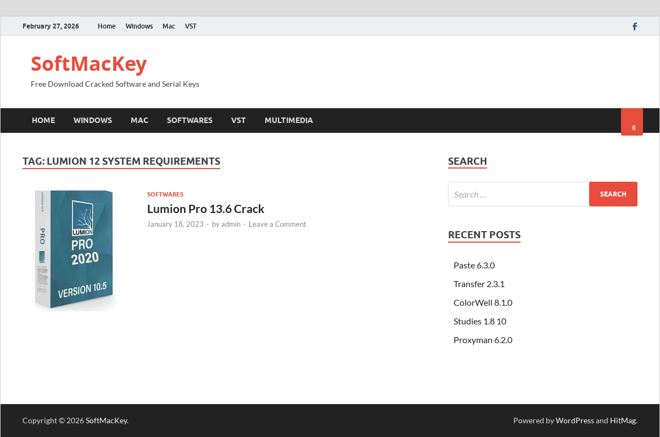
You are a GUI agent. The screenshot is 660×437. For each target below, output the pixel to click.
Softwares (189, 120)
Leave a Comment (277, 224)
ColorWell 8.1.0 (483, 302)
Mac (169, 26)
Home (107, 26)
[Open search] (632, 122)
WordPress (575, 420)
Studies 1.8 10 (480, 321)
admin (230, 224)
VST (191, 26)
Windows (139, 26)
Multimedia (289, 120)
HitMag (623, 420)
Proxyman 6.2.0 (483, 339)
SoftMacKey (89, 63)
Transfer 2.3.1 (479, 283)
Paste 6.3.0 (474, 265)
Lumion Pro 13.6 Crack (206, 208)
